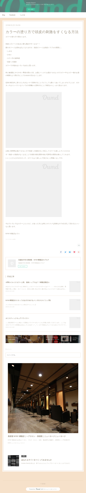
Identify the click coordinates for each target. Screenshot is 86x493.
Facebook (12, 15)
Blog (3, 15)
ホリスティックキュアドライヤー (17, 318)
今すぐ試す (30, 9)
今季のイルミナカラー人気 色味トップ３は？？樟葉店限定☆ (27, 282)
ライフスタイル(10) (10, 239)
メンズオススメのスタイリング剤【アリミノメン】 (21, 304)
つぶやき (22, 15)
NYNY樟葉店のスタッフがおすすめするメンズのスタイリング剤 (28, 300)
